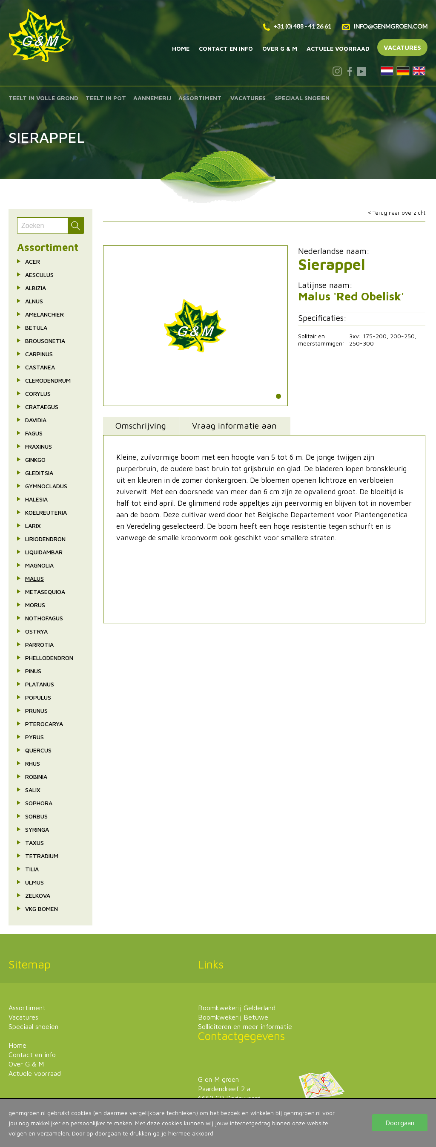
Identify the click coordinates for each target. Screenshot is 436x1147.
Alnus (34, 301)
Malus (34, 578)
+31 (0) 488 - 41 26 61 (297, 26)
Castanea (40, 367)
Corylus (38, 393)
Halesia (36, 499)
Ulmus (34, 882)
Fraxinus (38, 446)
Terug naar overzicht (399, 212)
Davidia (35, 420)
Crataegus (41, 406)
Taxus (34, 842)
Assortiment (199, 97)
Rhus (32, 763)
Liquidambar (44, 552)
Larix (33, 525)
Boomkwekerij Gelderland (236, 1008)
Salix (32, 789)
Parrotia (39, 644)
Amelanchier (44, 314)
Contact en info (226, 48)
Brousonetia (45, 340)
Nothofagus (44, 618)
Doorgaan (399, 1123)
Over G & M (279, 48)
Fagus (34, 433)
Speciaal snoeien (302, 97)
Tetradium (41, 855)
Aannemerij (152, 97)
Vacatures (402, 47)
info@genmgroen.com (384, 26)
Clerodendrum (48, 380)
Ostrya (36, 631)
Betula (36, 327)
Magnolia (39, 565)
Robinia (36, 776)
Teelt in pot (106, 97)
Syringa (37, 829)
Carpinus (39, 353)
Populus (38, 697)
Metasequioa (45, 591)
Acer (32, 261)
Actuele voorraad (338, 48)
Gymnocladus (46, 486)
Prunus (36, 710)
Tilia (32, 869)
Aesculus (39, 274)
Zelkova (37, 895)
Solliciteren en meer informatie (245, 1026)
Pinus (33, 670)
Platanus (39, 684)
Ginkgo (35, 459)
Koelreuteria (46, 512)
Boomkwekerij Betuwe (233, 1017)
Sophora (38, 803)
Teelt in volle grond (43, 97)
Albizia (35, 287)
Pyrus (34, 737)
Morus (35, 604)
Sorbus (36, 816)
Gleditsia (39, 472)
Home (180, 48)
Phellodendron (49, 657)
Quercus (38, 750)
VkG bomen (41, 908)
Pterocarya (44, 723)
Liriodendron (45, 538)
